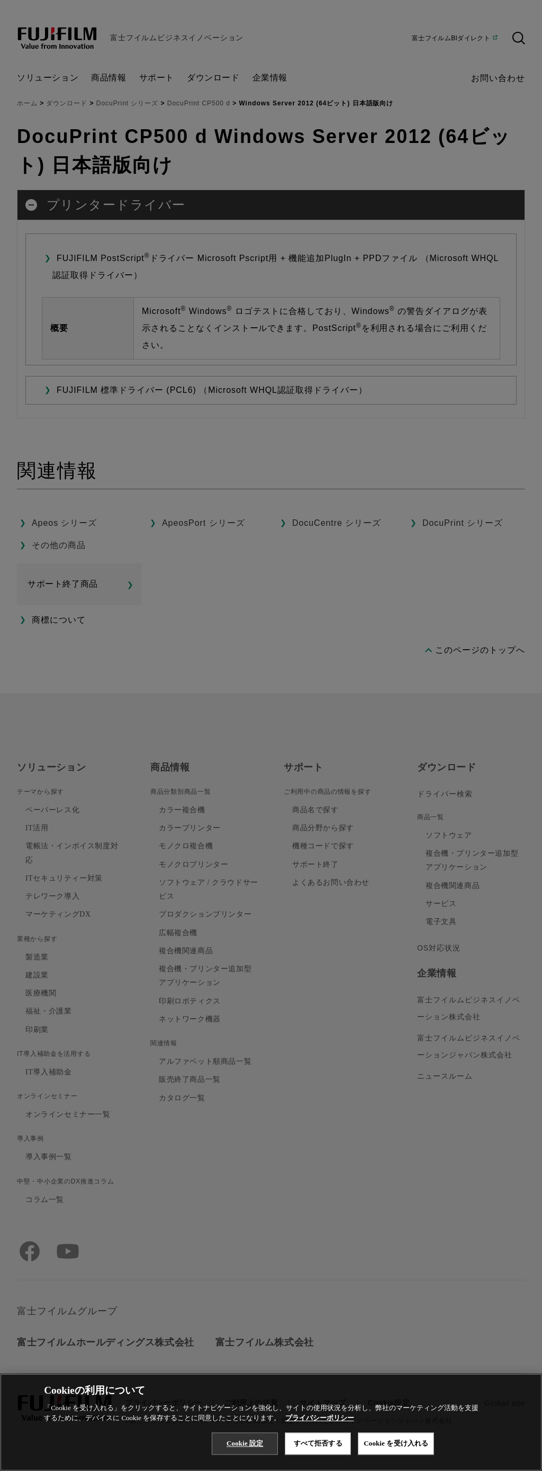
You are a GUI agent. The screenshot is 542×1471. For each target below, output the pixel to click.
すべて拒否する (318, 1443)
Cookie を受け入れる (396, 1443)
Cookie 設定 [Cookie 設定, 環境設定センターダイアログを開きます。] (245, 1443)
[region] (271, 1422)
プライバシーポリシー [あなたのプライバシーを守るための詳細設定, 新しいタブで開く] (319, 1418)
